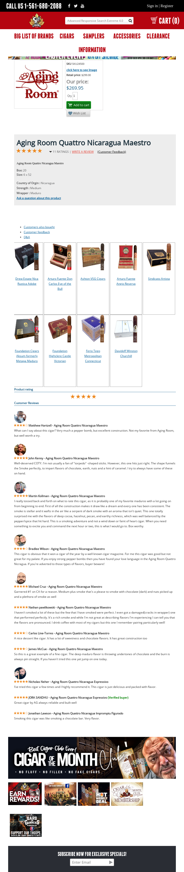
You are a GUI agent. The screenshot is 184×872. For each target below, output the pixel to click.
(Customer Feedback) (112, 152)
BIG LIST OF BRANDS (34, 36)
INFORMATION (92, 49)
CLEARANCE (158, 36)
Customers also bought (39, 227)
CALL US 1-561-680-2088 (34, 6)
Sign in (152, 6)
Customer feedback (37, 232)
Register (167, 6)
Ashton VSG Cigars (92, 279)
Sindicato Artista (159, 279)
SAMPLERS (93, 36)
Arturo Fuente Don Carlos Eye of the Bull (60, 284)
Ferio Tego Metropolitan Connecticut (93, 356)
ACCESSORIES (127, 36)
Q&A (27, 237)
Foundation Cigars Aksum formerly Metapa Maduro (27, 356)
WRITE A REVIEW (83, 152)
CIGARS (67, 36)
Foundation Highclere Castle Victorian (60, 356)
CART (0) (165, 20)
